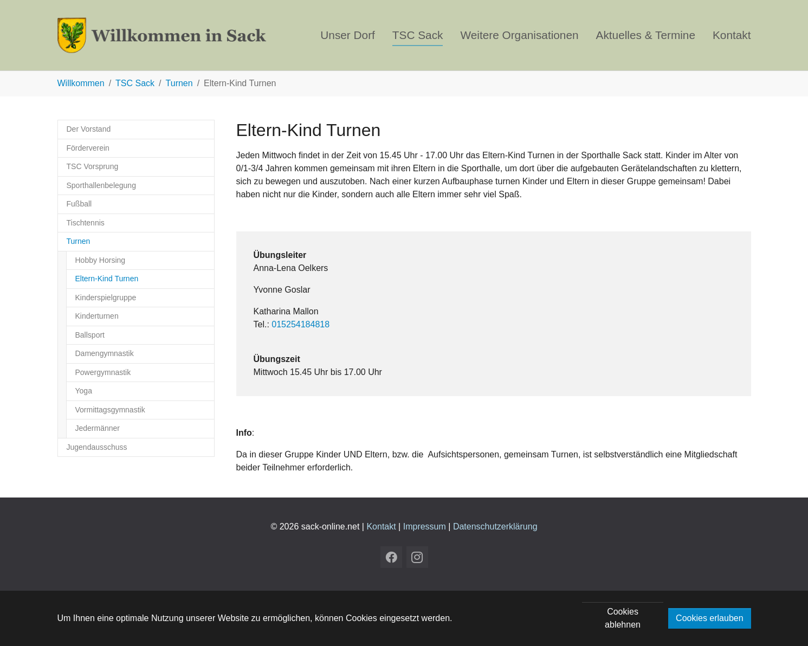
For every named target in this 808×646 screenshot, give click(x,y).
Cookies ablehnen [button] (623, 618)
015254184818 (300, 324)
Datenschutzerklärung (495, 526)
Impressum (424, 526)
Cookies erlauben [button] (710, 618)
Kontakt (381, 526)
